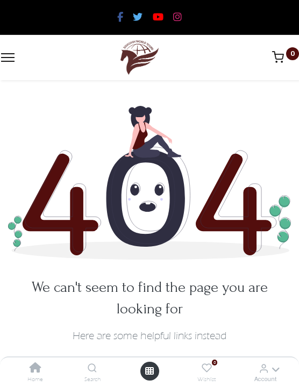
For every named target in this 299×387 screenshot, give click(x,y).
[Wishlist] (207, 368)
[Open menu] (149, 371)
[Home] (35, 368)
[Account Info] (264, 368)
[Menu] (8, 57)
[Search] (92, 368)
